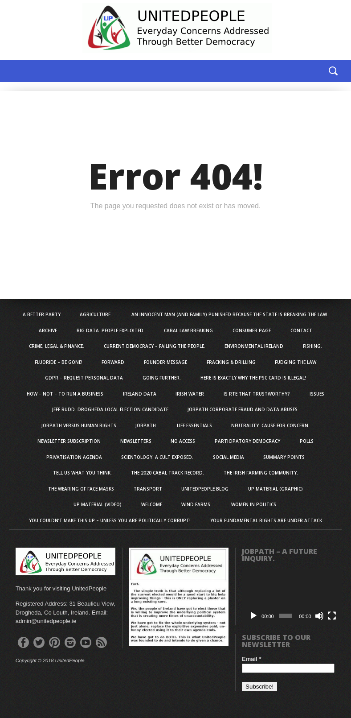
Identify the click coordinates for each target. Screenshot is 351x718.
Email (251, 659)
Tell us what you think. (82, 472)
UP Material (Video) (97, 504)
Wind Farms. (196, 504)
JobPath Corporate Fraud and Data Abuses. (243, 409)
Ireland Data (139, 394)
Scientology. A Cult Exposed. (157, 457)
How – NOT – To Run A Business (65, 394)
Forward (113, 362)
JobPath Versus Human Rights (78, 425)
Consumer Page (252, 330)
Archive (48, 330)
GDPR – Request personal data (84, 378)
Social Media (228, 457)
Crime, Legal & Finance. (56, 346)
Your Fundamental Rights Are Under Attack (266, 520)
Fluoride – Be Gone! (58, 362)
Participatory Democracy (247, 441)
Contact (301, 330)
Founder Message (165, 362)
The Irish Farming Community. (261, 472)
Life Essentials (194, 425)
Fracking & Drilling (231, 362)
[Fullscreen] (331, 615)
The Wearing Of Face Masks (81, 489)
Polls (307, 441)
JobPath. (146, 425)
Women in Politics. (254, 504)
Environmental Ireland (253, 346)
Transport (148, 489)
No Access (183, 441)
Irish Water (190, 394)
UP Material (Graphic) (275, 489)
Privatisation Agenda (74, 457)
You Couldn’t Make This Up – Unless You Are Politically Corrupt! (110, 520)
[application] (292, 597)
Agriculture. (96, 314)
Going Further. (162, 378)
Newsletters (135, 441)
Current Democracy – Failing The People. (154, 346)
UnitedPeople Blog (205, 489)
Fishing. (312, 346)
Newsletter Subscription (69, 441)
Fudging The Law (295, 362)
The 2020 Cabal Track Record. (167, 472)
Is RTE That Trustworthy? (257, 394)
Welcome (151, 504)
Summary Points (284, 457)
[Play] (253, 615)
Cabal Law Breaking (188, 330)
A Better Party (42, 314)
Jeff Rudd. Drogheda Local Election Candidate (110, 409)
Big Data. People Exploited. (111, 330)
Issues (317, 394)
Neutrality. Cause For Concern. (270, 425)
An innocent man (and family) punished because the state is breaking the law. (229, 314)
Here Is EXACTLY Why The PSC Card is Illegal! (253, 378)
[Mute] (319, 615)
